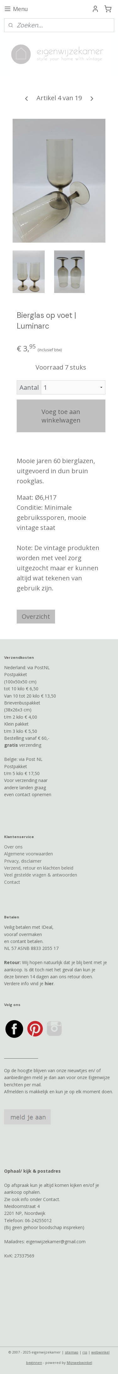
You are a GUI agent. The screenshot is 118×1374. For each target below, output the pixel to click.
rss (84, 1352)
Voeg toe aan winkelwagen (61, 415)
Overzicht (36, 616)
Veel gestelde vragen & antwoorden (40, 875)
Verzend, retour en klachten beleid (38, 868)
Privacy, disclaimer (23, 861)
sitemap (71, 1352)
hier (49, 983)
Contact (12, 882)
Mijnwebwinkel (79, 1362)
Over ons (13, 847)
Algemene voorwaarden (28, 854)
